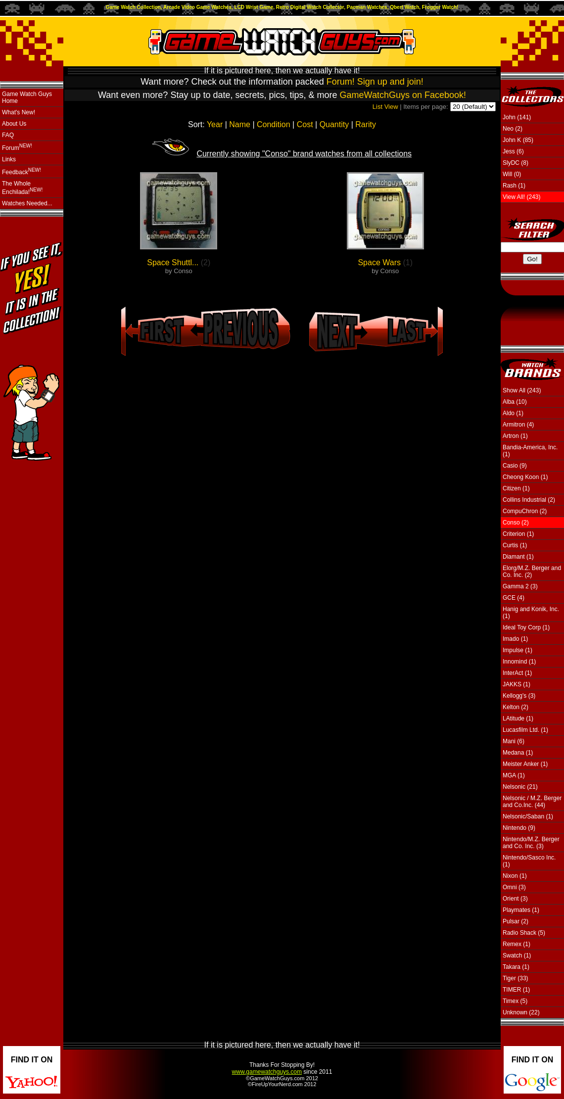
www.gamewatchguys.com (267, 1071)
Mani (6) (513, 741)
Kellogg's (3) (519, 695)
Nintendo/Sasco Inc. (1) (529, 861)
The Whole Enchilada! (22, 187)
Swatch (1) (517, 955)
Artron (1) (515, 435)
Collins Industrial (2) (529, 499)
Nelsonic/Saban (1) (528, 816)
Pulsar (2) (515, 921)
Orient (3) (515, 898)
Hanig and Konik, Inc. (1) (531, 613)
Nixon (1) (515, 875)
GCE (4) (513, 597)
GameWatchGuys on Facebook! (403, 95)
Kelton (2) (515, 707)
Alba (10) (515, 401)
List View (385, 106)
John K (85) (518, 140)
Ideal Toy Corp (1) (526, 627)
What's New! (18, 112)
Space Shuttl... (172, 262)
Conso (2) (516, 522)
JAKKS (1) (516, 684)
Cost (305, 124)
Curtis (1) (515, 545)
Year (215, 124)
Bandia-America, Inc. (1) (530, 451)
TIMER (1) (516, 989)
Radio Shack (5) (524, 932)
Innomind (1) (519, 661)
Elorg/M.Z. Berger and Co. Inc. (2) (532, 571)
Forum (17, 147)
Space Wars (379, 262)
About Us (14, 123)
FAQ (8, 135)
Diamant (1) (518, 556)
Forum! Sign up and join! (375, 82)
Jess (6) (513, 151)
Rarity (365, 124)
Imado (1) (515, 638)
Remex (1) (516, 944)
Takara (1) (516, 966)
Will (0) (512, 174)
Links (9, 159)
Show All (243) (522, 390)
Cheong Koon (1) (525, 477)
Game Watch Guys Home (27, 97)
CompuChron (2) (525, 511)
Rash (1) (514, 185)
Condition (273, 124)
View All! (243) (521, 196)
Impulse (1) (517, 650)
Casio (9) (515, 465)
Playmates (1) (521, 910)
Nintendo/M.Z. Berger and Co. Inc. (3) (531, 843)
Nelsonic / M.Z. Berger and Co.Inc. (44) (532, 802)
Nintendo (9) (519, 827)
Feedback (21, 171)
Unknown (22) (521, 1012)
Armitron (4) (518, 424)
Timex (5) (515, 1001)
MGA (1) (514, 775)
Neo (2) (512, 128)
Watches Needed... (27, 203)
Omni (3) (514, 887)
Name (239, 124)
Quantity (334, 124)
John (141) (517, 117)
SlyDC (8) (515, 162)
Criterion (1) (518, 533)
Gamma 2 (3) (520, 586)
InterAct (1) (517, 672)
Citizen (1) (516, 488)
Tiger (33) (515, 978)
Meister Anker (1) (525, 764)
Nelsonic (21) (520, 786)
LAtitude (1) (518, 718)
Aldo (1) (513, 413)
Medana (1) (518, 752)
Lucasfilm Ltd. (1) (525, 729)
